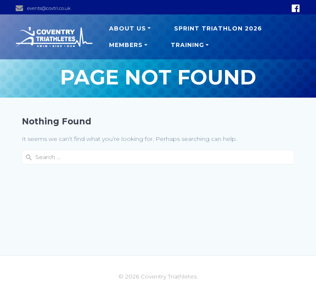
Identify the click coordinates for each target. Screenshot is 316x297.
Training (187, 45)
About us (127, 28)
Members (126, 45)
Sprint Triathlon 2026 (218, 28)
